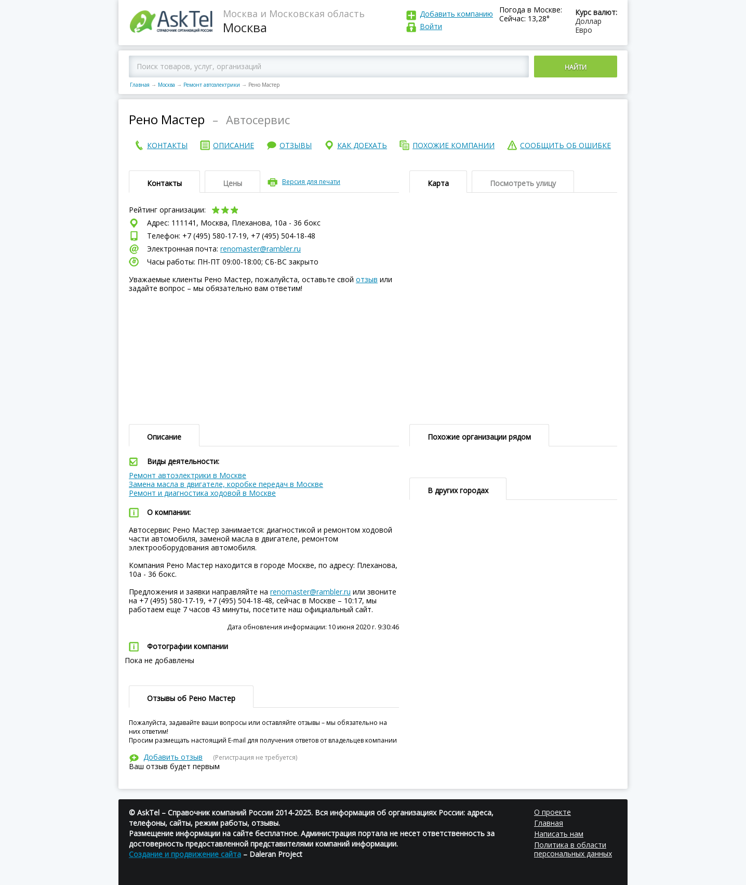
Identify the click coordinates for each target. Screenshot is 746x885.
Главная (140, 84)
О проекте (552, 812)
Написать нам (558, 834)
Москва (166, 84)
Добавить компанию (456, 14)
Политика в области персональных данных (573, 849)
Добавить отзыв (173, 757)
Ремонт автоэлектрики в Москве (187, 475)
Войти (431, 26)
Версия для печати (311, 181)
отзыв (367, 279)
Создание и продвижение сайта (185, 854)
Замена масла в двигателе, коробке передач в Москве (226, 484)
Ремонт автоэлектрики (211, 84)
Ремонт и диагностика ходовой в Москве (202, 493)
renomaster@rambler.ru (260, 249)
